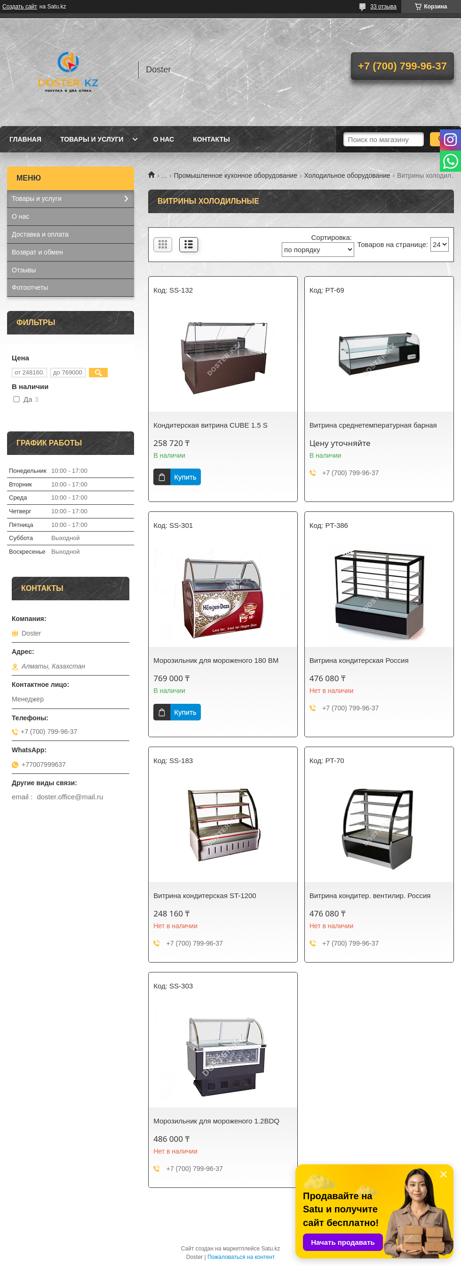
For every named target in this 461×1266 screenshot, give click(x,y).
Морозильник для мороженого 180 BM (215, 660)
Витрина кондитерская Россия (359, 660)
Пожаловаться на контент (241, 1257)
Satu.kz (270, 1248)
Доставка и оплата (40, 234)
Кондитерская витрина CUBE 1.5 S (210, 425)
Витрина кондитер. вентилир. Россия (370, 896)
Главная (25, 139)
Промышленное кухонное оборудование (235, 175)
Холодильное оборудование (347, 175)
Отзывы (24, 270)
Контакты (211, 139)
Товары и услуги (92, 139)
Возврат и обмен (37, 252)
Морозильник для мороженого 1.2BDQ (216, 1121)
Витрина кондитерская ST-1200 (204, 896)
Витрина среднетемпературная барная (373, 425)
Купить (185, 477)
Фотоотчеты (30, 287)
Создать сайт (19, 6)
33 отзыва (383, 6)
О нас (163, 139)
